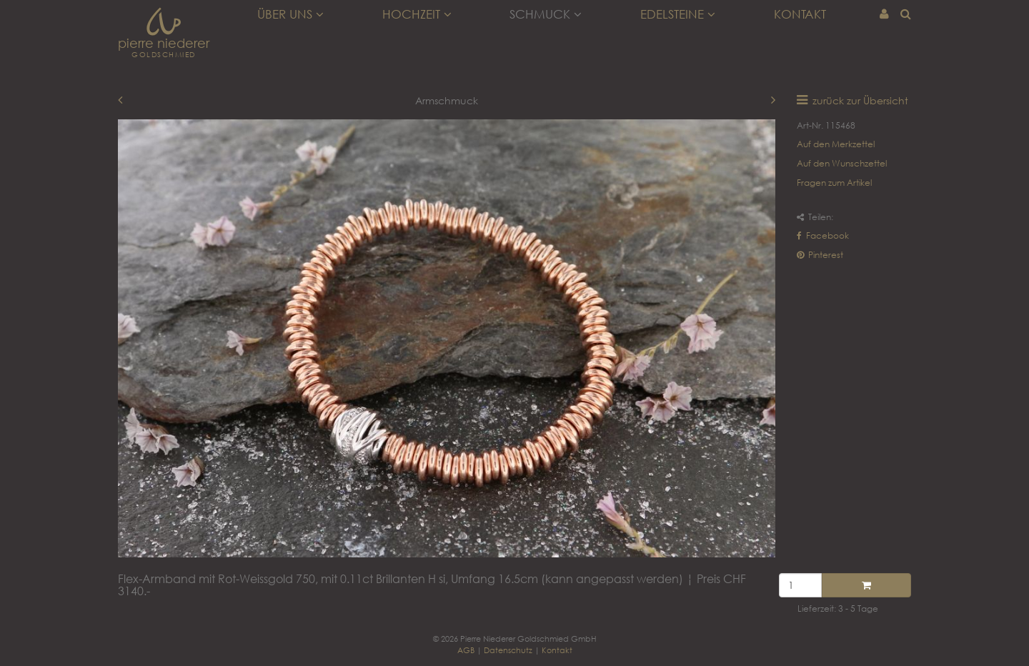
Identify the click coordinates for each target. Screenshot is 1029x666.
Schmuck (545, 14)
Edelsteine (677, 14)
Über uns (290, 14)
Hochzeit (417, 14)
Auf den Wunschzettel (842, 163)
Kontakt (800, 14)
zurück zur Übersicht (860, 100)
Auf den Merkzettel (836, 144)
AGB (465, 650)
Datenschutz (508, 650)
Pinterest (820, 254)
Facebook (823, 235)
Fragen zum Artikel (834, 182)
